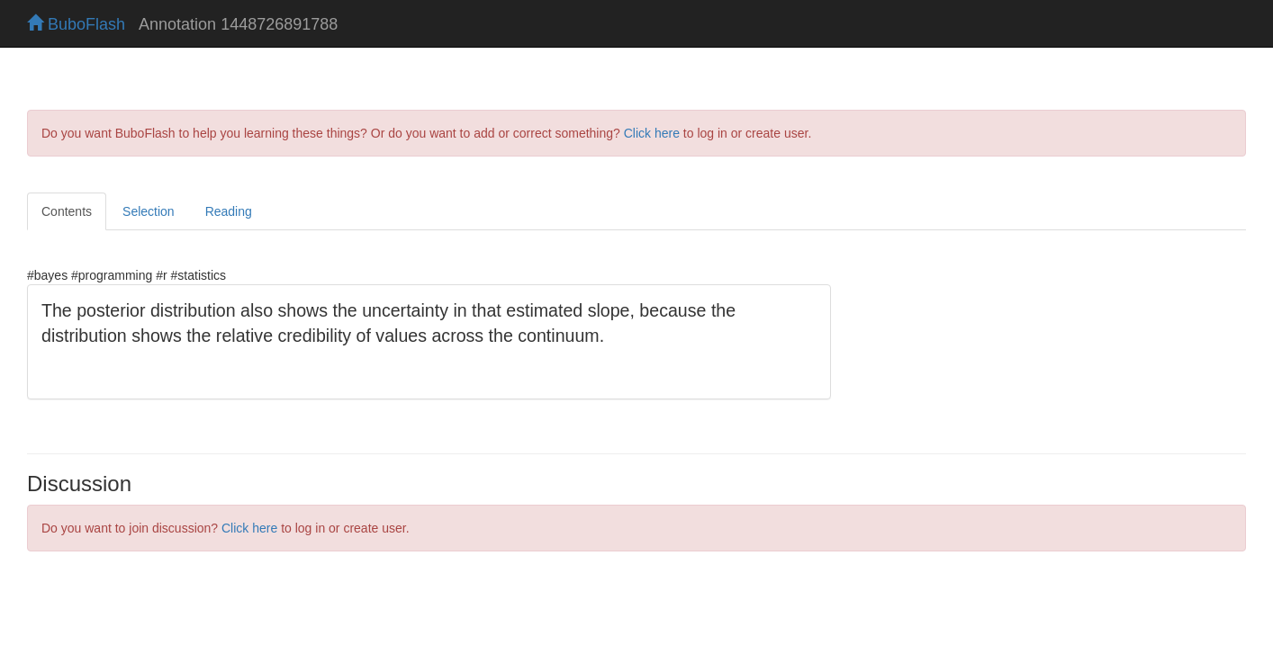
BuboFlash (76, 24)
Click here (652, 133)
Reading (228, 211)
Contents (66, 211)
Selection (148, 211)
